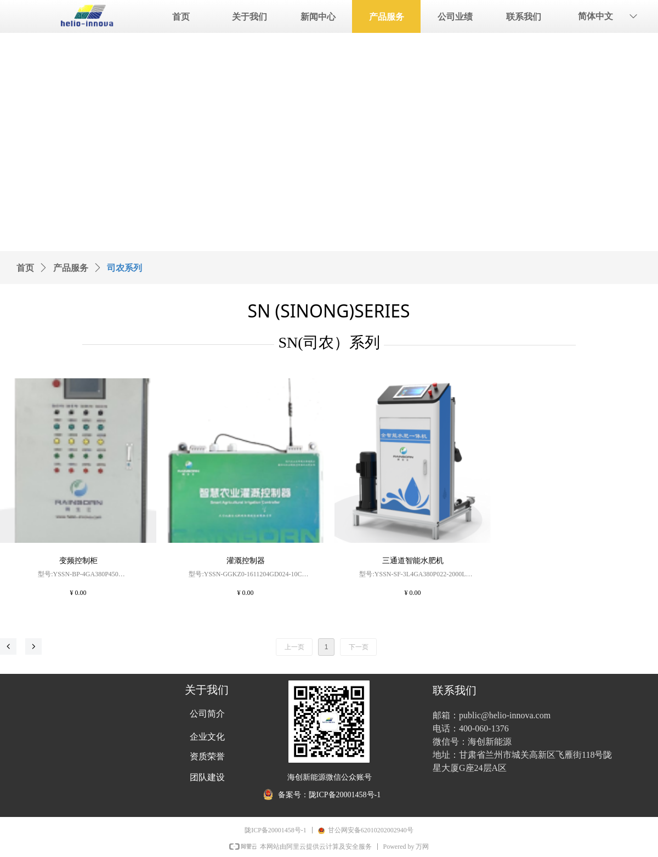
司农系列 (124, 268)
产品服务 (70, 268)
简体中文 (595, 16)
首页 (25, 268)
